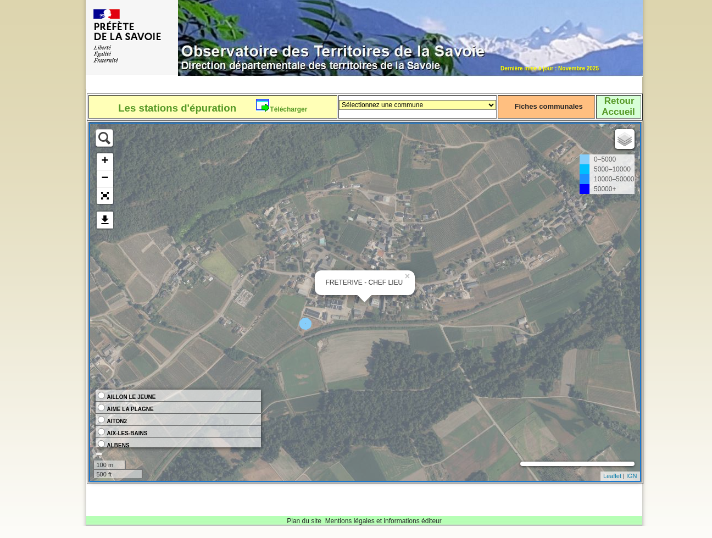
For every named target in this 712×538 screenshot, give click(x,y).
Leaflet (612, 476)
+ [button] (104, 161)
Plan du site (304, 521)
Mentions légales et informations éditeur (383, 521)
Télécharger (288, 109)
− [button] (104, 178)
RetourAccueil (618, 106)
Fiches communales (548, 106)
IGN (631, 476)
